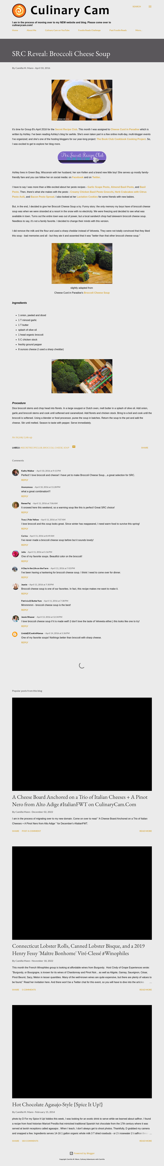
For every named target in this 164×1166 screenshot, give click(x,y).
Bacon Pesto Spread (42, 196)
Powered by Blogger (82, 1153)
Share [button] (144, 447)
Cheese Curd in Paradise (125, 129)
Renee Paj (26, 503)
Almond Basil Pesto (122, 187)
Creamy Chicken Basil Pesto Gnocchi (92, 192)
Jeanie (24, 584)
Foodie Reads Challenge (89, 30)
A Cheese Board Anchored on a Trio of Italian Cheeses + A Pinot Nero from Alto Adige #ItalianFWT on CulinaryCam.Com (79, 800)
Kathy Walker (27, 470)
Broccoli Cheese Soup (97, 292)
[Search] (137, 6)
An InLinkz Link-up (22, 437)
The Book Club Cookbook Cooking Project (121, 139)
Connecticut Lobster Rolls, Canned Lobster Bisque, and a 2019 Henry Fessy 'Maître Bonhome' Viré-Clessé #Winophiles (78, 949)
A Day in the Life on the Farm (34, 568)
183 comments (30, 1141)
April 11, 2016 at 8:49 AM (42, 536)
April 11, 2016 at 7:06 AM (45, 503)
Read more (146, 831)
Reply (24, 479)
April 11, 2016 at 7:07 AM (53, 519)
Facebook (78, 177)
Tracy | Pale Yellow (30, 519)
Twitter (96, 177)
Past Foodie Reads (118, 30)
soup (66, 447)
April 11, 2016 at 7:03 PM (63, 568)
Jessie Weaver (28, 617)
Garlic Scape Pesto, (98, 187)
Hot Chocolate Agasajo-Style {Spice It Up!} (57, 1104)
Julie (23, 552)
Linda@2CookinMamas (32, 633)
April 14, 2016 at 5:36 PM (57, 633)
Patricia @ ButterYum (31, 601)
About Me (31, 30)
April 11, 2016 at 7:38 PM (56, 601)
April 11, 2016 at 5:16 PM (40, 552)
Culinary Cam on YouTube (57, 30)
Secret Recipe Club (66, 129)
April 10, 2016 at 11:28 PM (47, 487)
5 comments (29, 989)
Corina (24, 536)
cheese (59, 447)
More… (138, 30)
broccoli (48, 447)
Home (15, 30)
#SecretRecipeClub (31, 447)
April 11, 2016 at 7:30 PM (41, 584)
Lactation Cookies (87, 196)
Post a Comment (31, 831)
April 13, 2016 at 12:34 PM (49, 617)
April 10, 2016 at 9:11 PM (49, 470)
